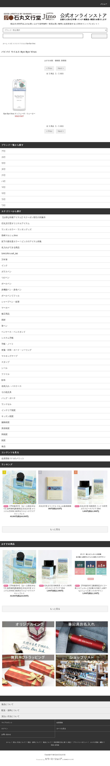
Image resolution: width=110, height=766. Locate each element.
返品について (47, 742)
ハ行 (10, 43)
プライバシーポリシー (80, 742)
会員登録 (59, 722)
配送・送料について (34, 742)
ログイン (4, 728)
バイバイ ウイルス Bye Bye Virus (24, 43)
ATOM (57, 745)
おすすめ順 (48, 61)
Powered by (55, 759)
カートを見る (61, 728)
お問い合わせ (6, 734)
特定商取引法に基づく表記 (62, 742)
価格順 (57, 61)
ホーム (5, 43)
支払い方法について (19, 742)
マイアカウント (6, 722)
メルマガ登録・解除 (96, 742)
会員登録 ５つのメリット (12, 458)
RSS (52, 745)
